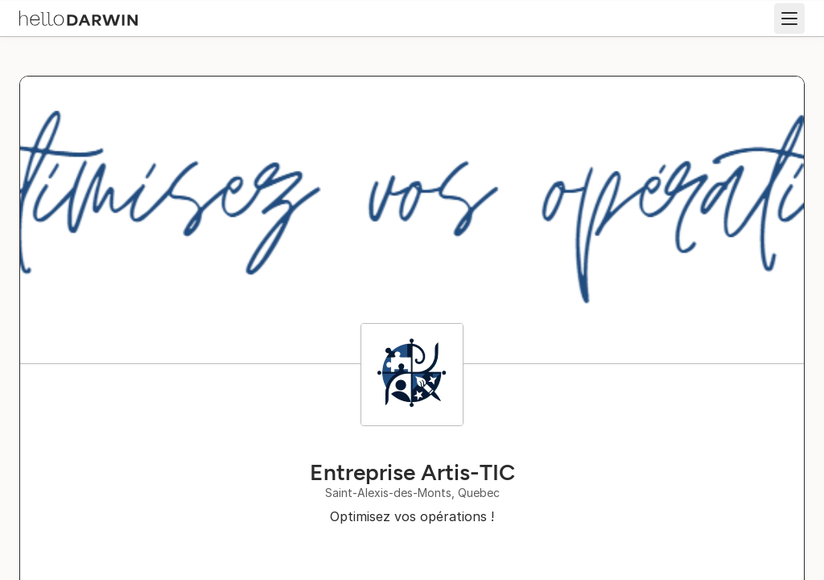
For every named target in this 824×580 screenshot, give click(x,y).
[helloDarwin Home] (78, 17)
